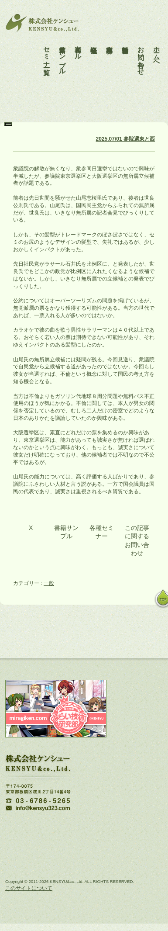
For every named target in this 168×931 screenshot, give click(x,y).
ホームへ (157, 49)
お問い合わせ (141, 53)
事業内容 (109, 38)
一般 (49, 583)
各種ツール (78, 45)
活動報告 (125, 38)
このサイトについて (28, 888)
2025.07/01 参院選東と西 (125, 139)
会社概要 (94, 38)
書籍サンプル (62, 53)
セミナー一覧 (47, 49)
